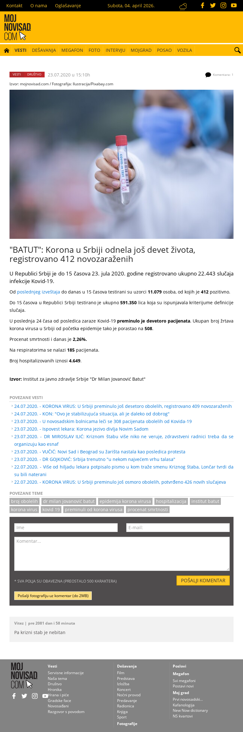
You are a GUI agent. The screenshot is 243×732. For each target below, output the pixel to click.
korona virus (24, 509)
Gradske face (59, 700)
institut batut (205, 501)
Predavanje (127, 700)
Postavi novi (183, 686)
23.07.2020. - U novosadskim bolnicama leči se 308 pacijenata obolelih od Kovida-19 (103, 421)
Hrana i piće (58, 695)
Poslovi (179, 666)
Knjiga (122, 711)
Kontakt (14, 6)
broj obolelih (24, 501)
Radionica (125, 706)
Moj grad (181, 692)
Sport (122, 717)
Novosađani (58, 706)
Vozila (184, 50)
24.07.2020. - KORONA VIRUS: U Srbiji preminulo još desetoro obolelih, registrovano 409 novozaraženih (123, 406)
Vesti (21, 50)
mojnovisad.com (34, 83)
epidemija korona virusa (125, 501)
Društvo (34, 74)
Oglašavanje (68, 6)
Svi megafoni (184, 680)
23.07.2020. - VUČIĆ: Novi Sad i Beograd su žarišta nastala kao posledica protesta (99, 452)
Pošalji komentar (203, 580)
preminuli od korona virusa (93, 509)
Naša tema (57, 678)
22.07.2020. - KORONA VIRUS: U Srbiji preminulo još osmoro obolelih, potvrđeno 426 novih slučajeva (120, 482)
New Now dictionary (190, 710)
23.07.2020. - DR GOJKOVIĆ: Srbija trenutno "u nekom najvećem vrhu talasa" (94, 459)
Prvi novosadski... (188, 699)
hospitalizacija (171, 501)
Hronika (55, 689)
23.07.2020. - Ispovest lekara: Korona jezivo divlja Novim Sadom (81, 429)
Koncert (124, 689)
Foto (94, 50)
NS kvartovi (183, 716)
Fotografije (127, 723)
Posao (164, 50)
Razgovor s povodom (66, 711)
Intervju (115, 50)
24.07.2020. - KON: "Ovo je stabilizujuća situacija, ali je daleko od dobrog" (92, 414)
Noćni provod (128, 695)
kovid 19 (51, 509)
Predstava (126, 678)
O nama (38, 6)
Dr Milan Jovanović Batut (69, 501)
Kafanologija (184, 705)
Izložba (123, 684)
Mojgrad (141, 50)
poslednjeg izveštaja (38, 292)
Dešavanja (44, 50)
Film (120, 672)
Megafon (72, 50)
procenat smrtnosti (148, 509)
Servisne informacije (66, 672)
